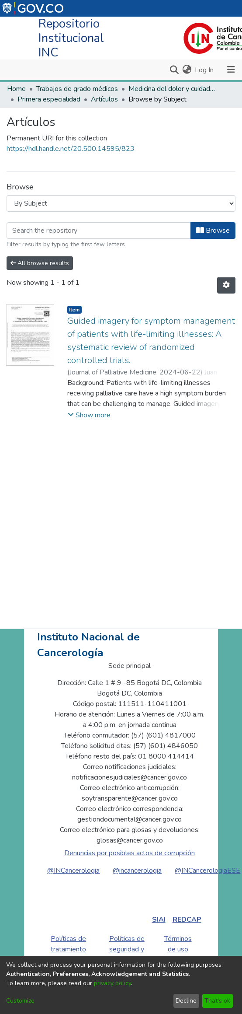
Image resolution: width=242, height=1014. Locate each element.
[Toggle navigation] (231, 70)
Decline (186, 1001)
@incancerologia (137, 870)
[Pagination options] (226, 285)
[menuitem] (186, 70)
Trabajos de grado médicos (77, 89)
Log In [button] (204, 70)
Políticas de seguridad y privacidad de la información (127, 954)
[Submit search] (174, 70)
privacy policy (112, 983)
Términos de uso (178, 944)
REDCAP (187, 919)
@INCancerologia (73, 870)
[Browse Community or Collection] (121, 203)
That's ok (217, 1001)
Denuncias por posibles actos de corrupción (129, 853)
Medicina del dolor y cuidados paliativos (172, 89)
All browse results (39, 263)
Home (16, 89)
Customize (20, 1001)
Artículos (104, 99)
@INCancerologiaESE (207, 870)
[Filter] (99, 230)
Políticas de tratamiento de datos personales (68, 954)
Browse (213, 230)
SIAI (159, 919)
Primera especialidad (48, 99)
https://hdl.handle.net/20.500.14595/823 (71, 149)
